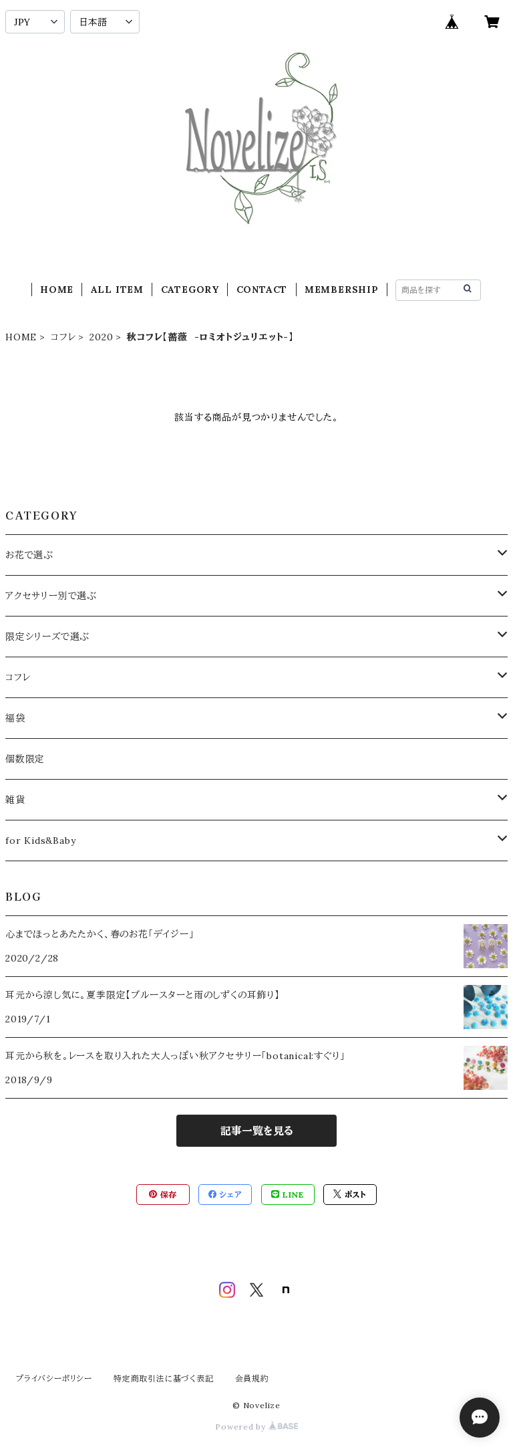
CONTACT (262, 290)
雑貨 (15, 800)
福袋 (15, 718)
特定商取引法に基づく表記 (164, 1378)
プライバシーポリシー (54, 1378)
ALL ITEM (117, 290)
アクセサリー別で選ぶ (51, 596)
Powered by (256, 1427)
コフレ (63, 337)
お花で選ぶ (29, 555)
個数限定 (25, 759)
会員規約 (252, 1378)
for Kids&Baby (40, 840)
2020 (101, 337)
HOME (56, 290)
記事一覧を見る (256, 1130)
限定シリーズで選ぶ (47, 637)
